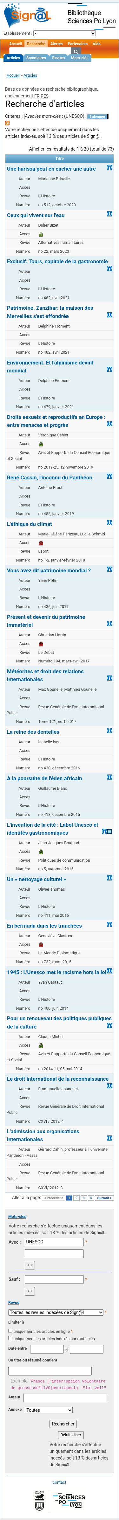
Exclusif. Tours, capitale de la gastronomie (57, 261)
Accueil (15, 44)
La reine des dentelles (33, 732)
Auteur (14, 1397)
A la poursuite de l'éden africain (44, 778)
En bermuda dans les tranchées (44, 926)
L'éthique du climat (29, 524)
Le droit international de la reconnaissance (58, 1079)
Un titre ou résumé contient (32, 1360)
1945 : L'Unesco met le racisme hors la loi (56, 972)
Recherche (36, 44)
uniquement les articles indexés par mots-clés (54, 1338)
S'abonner (97, 117)
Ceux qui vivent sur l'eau (36, 215)
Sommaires (36, 58)
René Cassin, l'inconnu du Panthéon (49, 477)
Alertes (56, 44)
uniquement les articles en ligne (41, 1331)
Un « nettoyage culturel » (36, 879)
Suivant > (104, 1198)
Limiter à (16, 1322)
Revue (13, 1302)
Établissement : (17, 33)
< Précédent (53, 1198)
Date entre (17, 1348)
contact (59, 1482)
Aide (96, 44)
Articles (13, 58)
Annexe (15, 1409)
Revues (58, 58)
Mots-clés (79, 58)
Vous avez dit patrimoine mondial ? (49, 570)
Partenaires (78, 44)
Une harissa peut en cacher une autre (51, 169)
